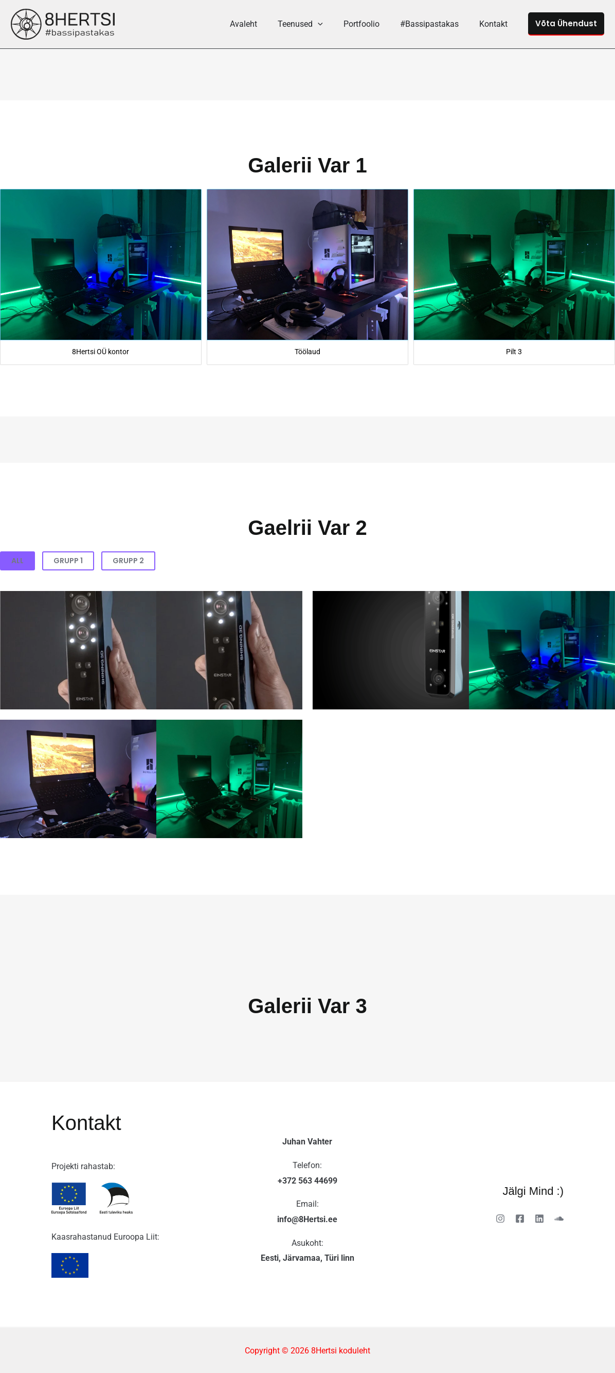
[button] (332, 24)
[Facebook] (519, 1218)
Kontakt (495, 24)
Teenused (314, 24)
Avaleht (262, 24)
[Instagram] (500, 1218)
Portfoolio (372, 24)
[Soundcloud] (559, 1218)
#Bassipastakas (435, 24)
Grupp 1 (68, 560)
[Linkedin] (539, 1218)
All (17, 560)
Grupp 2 (128, 560)
